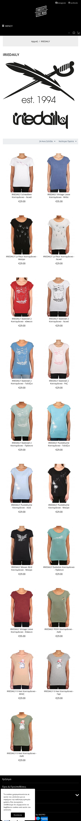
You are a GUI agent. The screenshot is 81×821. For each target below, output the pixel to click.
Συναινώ (18, 815)
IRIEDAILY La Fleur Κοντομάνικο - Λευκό (58, 258)
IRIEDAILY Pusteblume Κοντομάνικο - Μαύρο (58, 506)
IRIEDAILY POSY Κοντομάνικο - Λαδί (58, 630)
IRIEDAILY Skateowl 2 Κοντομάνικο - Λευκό (59, 320)
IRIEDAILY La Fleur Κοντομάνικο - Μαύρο (21, 258)
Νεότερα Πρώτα (67, 141)
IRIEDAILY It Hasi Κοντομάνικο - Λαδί (22, 754)
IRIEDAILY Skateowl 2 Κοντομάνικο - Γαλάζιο (22, 382)
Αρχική (34, 41)
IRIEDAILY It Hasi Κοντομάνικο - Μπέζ (22, 692)
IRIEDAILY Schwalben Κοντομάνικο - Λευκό (22, 196)
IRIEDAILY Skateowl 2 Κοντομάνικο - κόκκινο (21, 320)
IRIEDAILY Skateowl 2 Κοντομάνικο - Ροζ (59, 382)
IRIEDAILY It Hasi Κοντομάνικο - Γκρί (59, 692)
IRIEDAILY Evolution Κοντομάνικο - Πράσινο (58, 568)
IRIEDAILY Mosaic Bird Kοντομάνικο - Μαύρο (21, 568)
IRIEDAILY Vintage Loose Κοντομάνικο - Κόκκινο (21, 630)
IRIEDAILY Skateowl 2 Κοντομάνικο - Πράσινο (22, 444)
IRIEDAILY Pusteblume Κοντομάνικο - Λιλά (21, 506)
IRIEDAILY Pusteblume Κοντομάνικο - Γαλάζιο (59, 444)
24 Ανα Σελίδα (47, 141)
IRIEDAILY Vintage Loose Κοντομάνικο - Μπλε (58, 196)
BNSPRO (42, 814)
